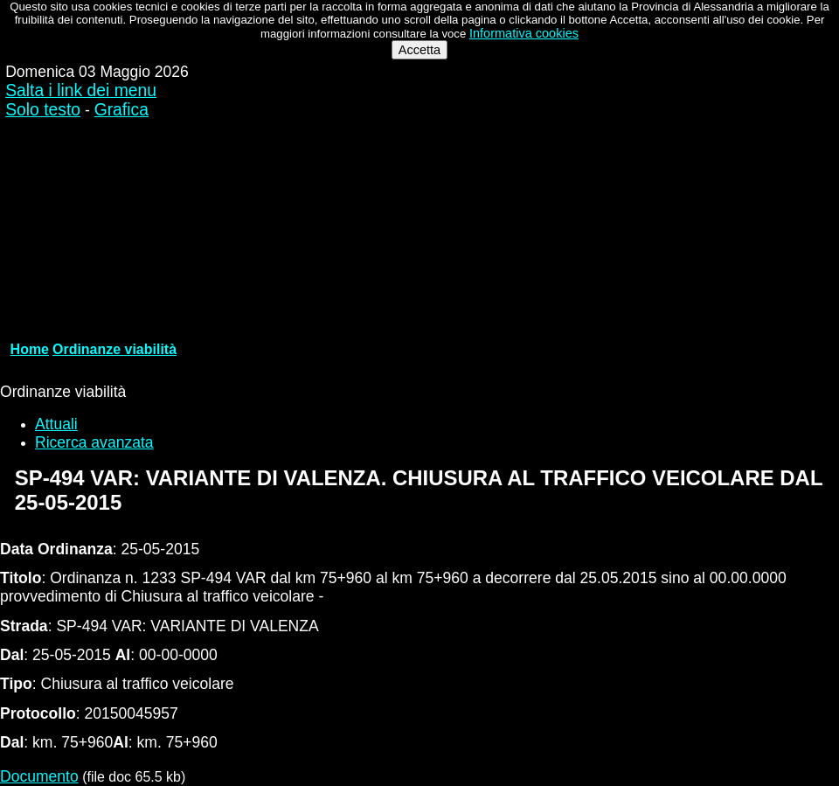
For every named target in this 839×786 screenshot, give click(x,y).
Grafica (121, 110)
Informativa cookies (524, 33)
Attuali (56, 424)
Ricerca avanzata (94, 442)
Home (29, 349)
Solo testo (42, 110)
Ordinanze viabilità (114, 349)
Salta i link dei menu (80, 90)
